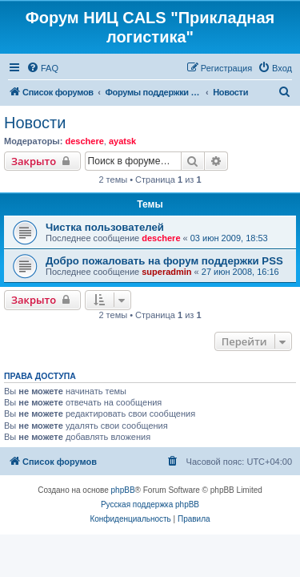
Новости (35, 122)
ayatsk (122, 141)
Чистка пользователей (105, 227)
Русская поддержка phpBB (150, 504)
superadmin (166, 271)
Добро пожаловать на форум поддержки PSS (164, 261)
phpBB (123, 490)
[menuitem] (42, 68)
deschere (84, 141)
